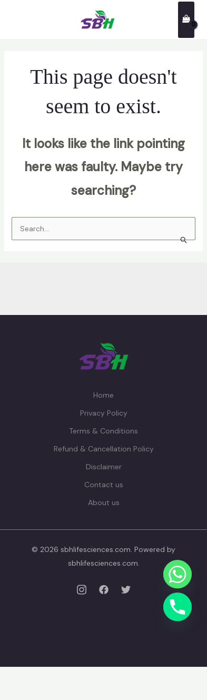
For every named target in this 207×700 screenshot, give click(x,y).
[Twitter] (126, 589)
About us (104, 502)
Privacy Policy (103, 413)
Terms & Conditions (103, 431)
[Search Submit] (184, 239)
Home (103, 395)
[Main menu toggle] (17, 20)
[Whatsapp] (177, 574)
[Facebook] (104, 589)
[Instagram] (81, 589)
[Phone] (177, 607)
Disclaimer (104, 466)
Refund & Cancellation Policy (104, 448)
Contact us (103, 484)
